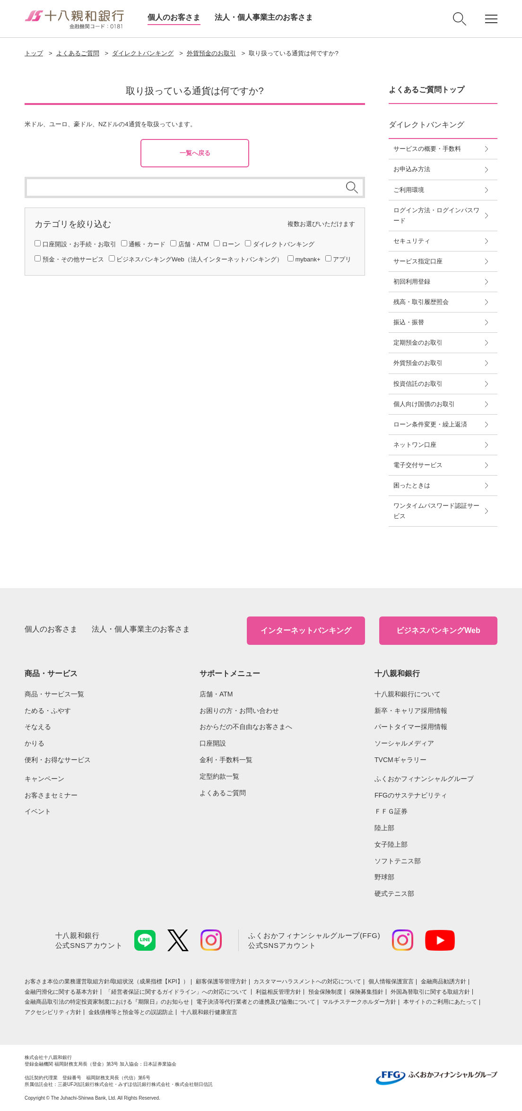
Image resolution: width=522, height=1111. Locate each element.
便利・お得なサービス (58, 760)
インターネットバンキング (306, 630)
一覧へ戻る (195, 152)
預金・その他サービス (73, 259)
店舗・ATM (193, 244)
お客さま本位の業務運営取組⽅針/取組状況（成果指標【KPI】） (107, 981)
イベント (38, 811)
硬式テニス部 (394, 893)
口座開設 (213, 743)
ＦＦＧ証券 (391, 811)
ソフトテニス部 (397, 861)
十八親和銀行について (407, 694)
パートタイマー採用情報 (410, 726)
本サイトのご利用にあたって (440, 1001)
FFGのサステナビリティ (410, 795)
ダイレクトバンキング (143, 53)
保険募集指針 (366, 992)
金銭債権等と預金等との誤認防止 (131, 1012)
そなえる (38, 726)
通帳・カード (147, 244)
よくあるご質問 (77, 53)
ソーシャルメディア (404, 743)
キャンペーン (44, 778)
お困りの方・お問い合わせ (239, 710)
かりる (34, 743)
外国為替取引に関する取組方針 (430, 992)
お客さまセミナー (51, 795)
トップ (34, 53)
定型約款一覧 (219, 776)
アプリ (342, 259)
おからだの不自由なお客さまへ (246, 726)
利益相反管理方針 (278, 992)
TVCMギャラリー (400, 760)
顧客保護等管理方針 (221, 981)
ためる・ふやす (48, 710)
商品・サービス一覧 (54, 694)
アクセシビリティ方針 (53, 1012)
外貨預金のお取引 (211, 53)
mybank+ (307, 259)
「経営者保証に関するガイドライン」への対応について (177, 992)
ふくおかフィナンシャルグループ (424, 778)
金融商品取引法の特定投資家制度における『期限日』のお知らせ (107, 1001)
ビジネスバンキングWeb (438, 630)
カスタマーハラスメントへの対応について (307, 981)
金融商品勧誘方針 (443, 981)
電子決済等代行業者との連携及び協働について (255, 1001)
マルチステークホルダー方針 (359, 1001)
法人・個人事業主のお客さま (264, 17)
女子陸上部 (391, 844)
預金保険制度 (325, 992)
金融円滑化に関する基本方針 (61, 992)
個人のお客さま (174, 17)
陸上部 (384, 828)
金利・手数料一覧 (226, 760)
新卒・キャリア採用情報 (410, 710)
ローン (231, 244)
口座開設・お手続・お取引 (79, 244)
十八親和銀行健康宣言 (209, 1012)
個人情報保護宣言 (391, 981)
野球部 (384, 877)
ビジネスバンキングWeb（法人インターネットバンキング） (199, 259)
